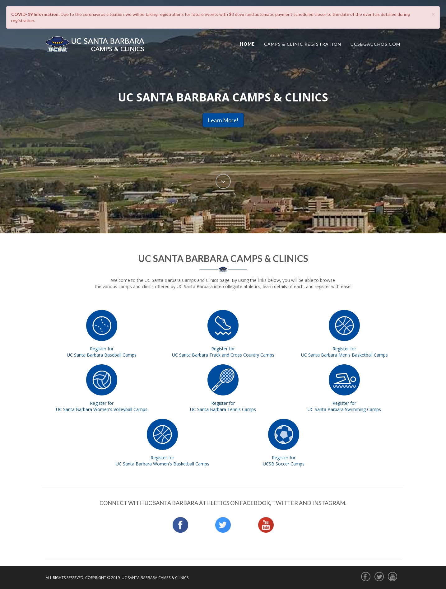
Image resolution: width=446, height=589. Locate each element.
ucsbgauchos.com (375, 44)
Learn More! (223, 120)
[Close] (433, 14)
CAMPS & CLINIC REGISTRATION (302, 44)
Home (247, 44)
